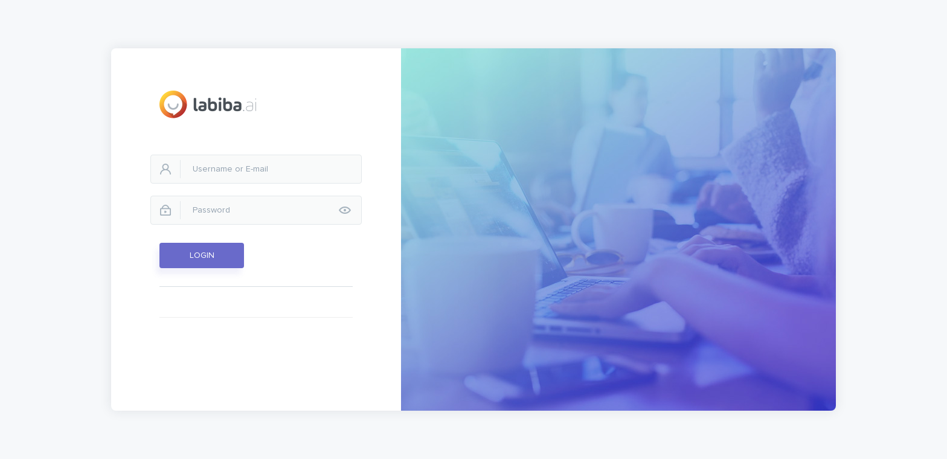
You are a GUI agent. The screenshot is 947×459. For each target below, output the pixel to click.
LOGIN (202, 255)
